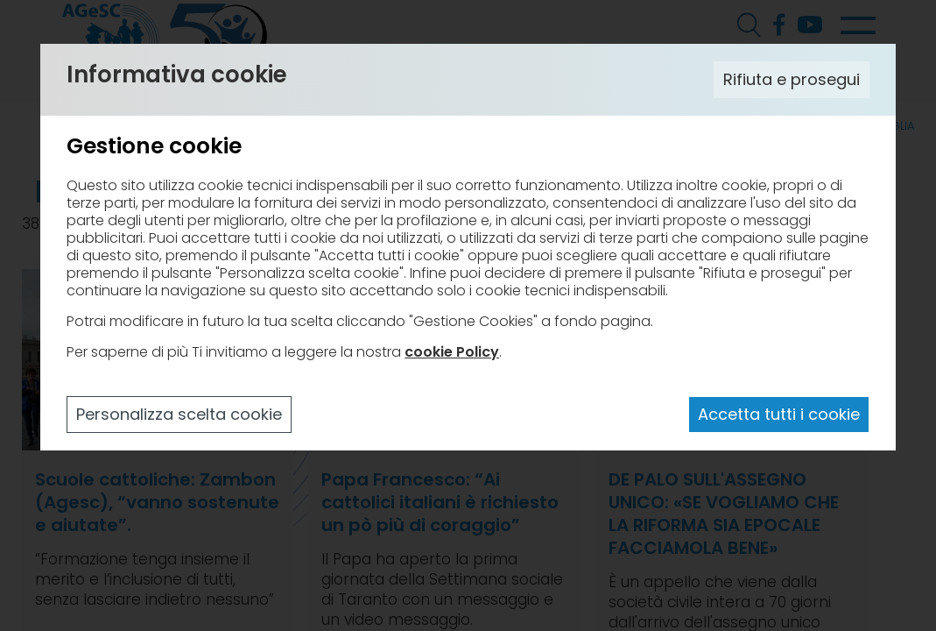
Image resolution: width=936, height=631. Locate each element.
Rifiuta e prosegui (791, 79)
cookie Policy (452, 352)
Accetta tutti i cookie (779, 414)
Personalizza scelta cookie (179, 414)
